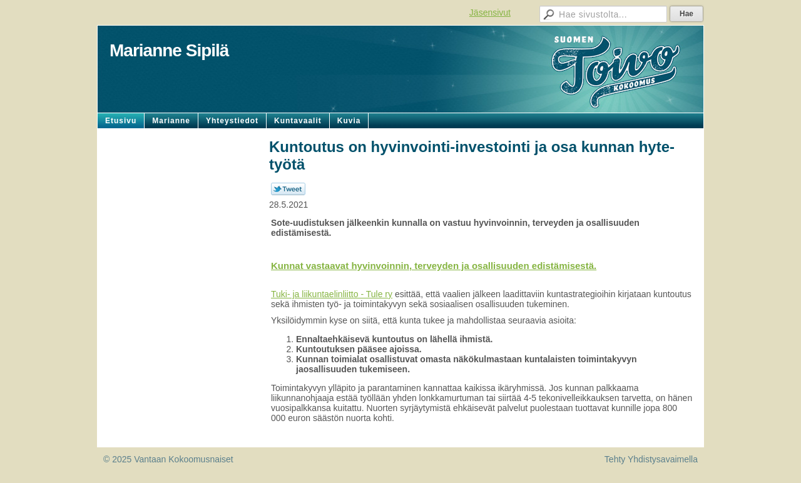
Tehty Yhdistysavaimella (651, 459)
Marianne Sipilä (169, 50)
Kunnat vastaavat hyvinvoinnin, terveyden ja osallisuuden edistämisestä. (433, 265)
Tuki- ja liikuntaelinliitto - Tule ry (331, 294)
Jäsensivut (490, 13)
